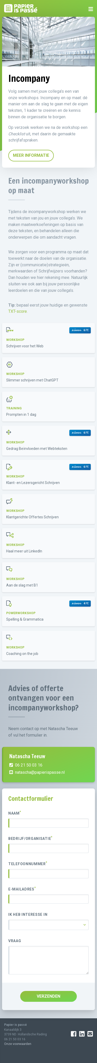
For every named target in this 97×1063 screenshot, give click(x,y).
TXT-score (17, 311)
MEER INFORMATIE (31, 155)
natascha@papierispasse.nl (37, 772)
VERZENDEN (48, 996)
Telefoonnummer (27, 863)
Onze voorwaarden (17, 1044)
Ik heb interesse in (27, 914)
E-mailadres (22, 889)
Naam (14, 813)
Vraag (14, 941)
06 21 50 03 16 (25, 765)
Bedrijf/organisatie (30, 838)
